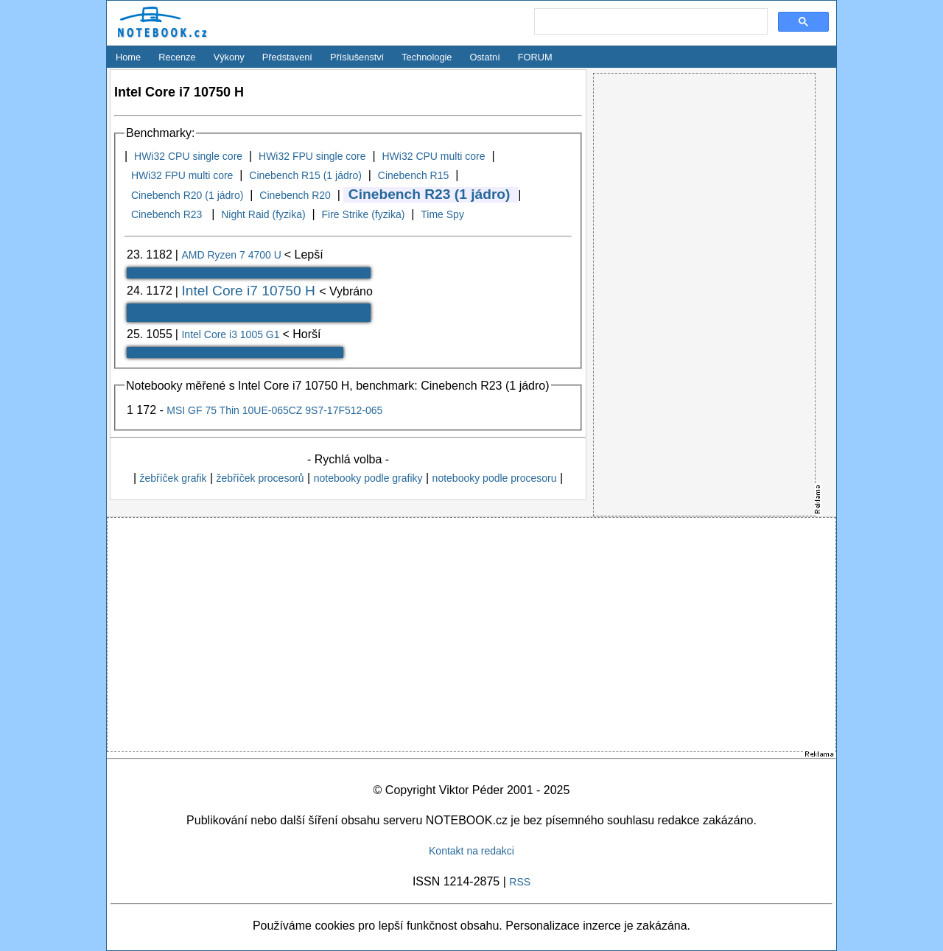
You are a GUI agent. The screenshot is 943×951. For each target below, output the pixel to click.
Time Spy (442, 214)
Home (128, 57)
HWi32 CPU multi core (433, 156)
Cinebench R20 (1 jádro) (187, 195)
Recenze (177, 57)
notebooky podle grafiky (368, 478)
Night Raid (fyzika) (263, 214)
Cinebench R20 (295, 195)
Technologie (427, 57)
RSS (519, 882)
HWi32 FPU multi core (182, 175)
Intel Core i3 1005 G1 (231, 334)
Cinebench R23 (168, 214)
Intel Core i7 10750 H (250, 290)
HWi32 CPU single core (188, 156)
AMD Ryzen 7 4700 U (232, 255)
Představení (287, 57)
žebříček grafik (172, 478)
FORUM (535, 57)
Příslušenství (357, 57)
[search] (649, 22)
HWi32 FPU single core (312, 156)
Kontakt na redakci (471, 851)
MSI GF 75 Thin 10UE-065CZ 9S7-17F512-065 (274, 410)
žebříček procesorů (260, 478)
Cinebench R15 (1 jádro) (305, 175)
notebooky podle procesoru (494, 478)
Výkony (229, 57)
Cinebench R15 (413, 175)
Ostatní (485, 57)
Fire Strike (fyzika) (363, 214)
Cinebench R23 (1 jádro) (429, 194)
